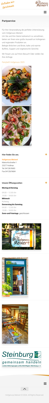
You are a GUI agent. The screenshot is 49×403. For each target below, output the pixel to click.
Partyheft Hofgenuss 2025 (13, 62)
